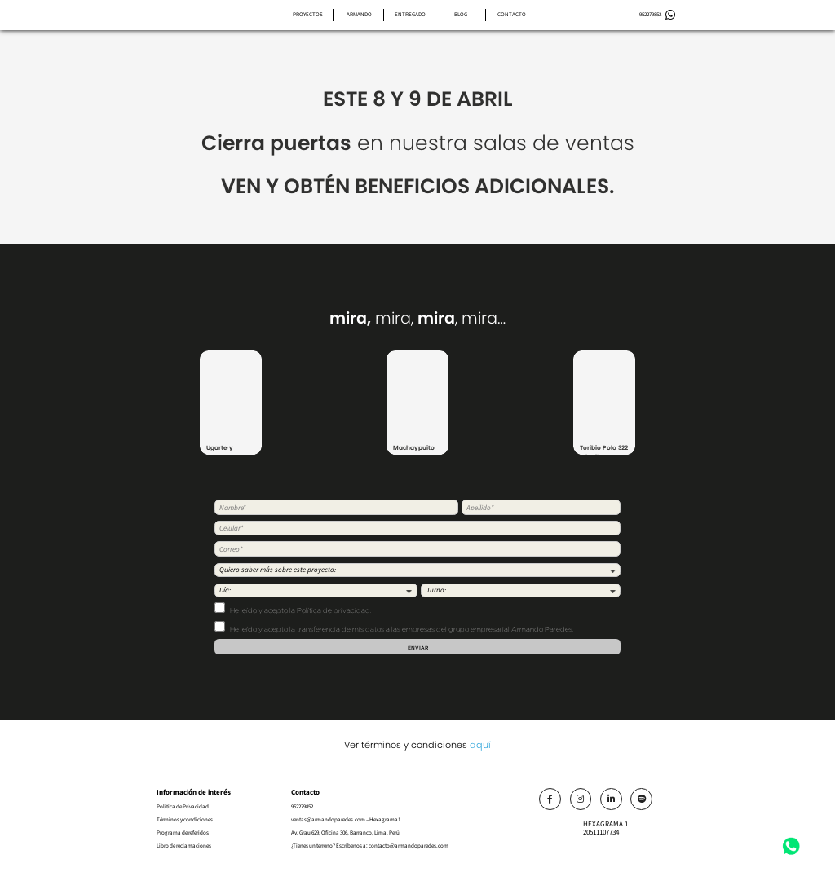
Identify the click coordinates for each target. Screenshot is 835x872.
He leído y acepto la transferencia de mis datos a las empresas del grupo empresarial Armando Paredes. (393, 626)
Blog (460, 14)
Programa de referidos (183, 832)
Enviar (418, 647)
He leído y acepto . (292, 608)
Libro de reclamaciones (184, 845)
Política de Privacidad (183, 806)
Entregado (410, 14)
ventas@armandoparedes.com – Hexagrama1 (345, 819)
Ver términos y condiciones (417, 745)
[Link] (550, 799)
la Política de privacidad (329, 610)
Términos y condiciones (185, 819)
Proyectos (308, 14)
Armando (359, 14)
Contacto (511, 14)
